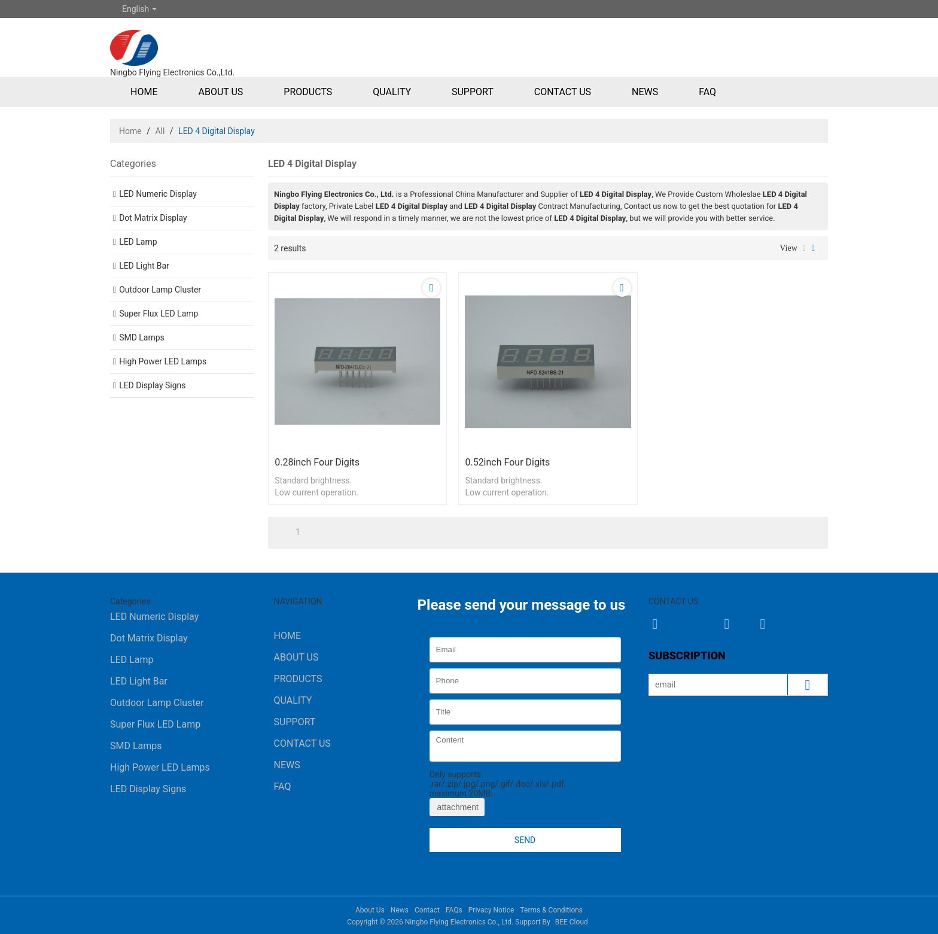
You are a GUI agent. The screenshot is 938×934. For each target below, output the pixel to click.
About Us (220, 92)
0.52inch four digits (507, 462)
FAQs (454, 910)
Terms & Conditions (551, 910)
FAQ (707, 92)
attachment (457, 807)
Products (308, 92)
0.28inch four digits (317, 462)
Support (473, 92)
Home (143, 92)
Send (524, 840)
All (160, 131)
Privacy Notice (491, 910)
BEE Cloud (571, 922)
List (804, 248)
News (645, 92)
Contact (427, 910)
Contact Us (562, 92)
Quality (392, 92)
